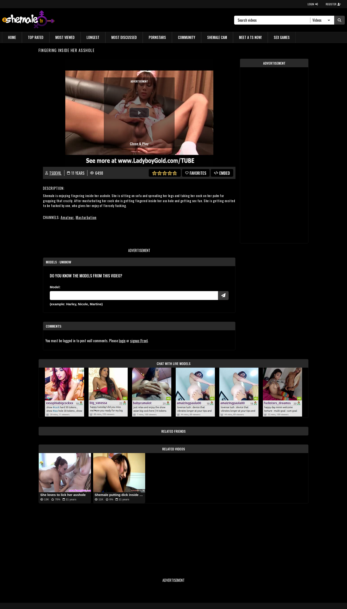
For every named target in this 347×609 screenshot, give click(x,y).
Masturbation (86, 217)
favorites (195, 173)
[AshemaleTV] (28, 20)
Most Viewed (65, 37)
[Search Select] (320, 20)
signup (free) (139, 340)
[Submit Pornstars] (223, 295)
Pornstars (157, 37)
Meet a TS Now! (250, 37)
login (122, 340)
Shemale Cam (217, 37)
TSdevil (55, 173)
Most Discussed (124, 37)
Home (12, 37)
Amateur (67, 217)
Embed (222, 173)
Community (186, 37)
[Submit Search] (339, 20)
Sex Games (282, 37)
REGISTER (333, 4)
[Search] (274, 20)
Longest (93, 37)
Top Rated (35, 37)
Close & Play (139, 144)
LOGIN (313, 4)
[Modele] (134, 295)
